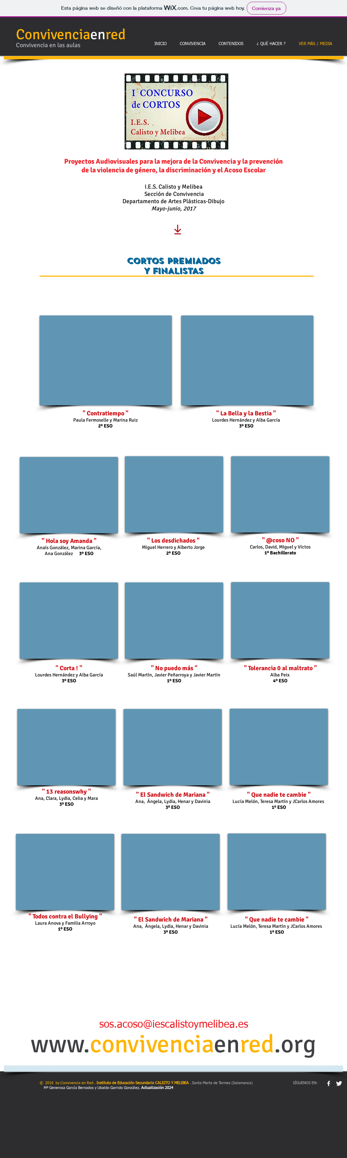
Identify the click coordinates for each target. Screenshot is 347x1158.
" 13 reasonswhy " (66, 791)
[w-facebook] (328, 1083)
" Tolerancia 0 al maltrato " (280, 668)
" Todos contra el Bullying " (65, 916)
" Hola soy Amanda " (69, 541)
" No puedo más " (174, 668)
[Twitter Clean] (339, 1083)
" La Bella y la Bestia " (246, 413)
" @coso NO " (280, 540)
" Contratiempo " (105, 413)
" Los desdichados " (173, 540)
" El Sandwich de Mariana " (173, 794)
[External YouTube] (105, 360)
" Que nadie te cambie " (279, 794)
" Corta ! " (69, 668)
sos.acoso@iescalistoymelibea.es (173, 1025)
